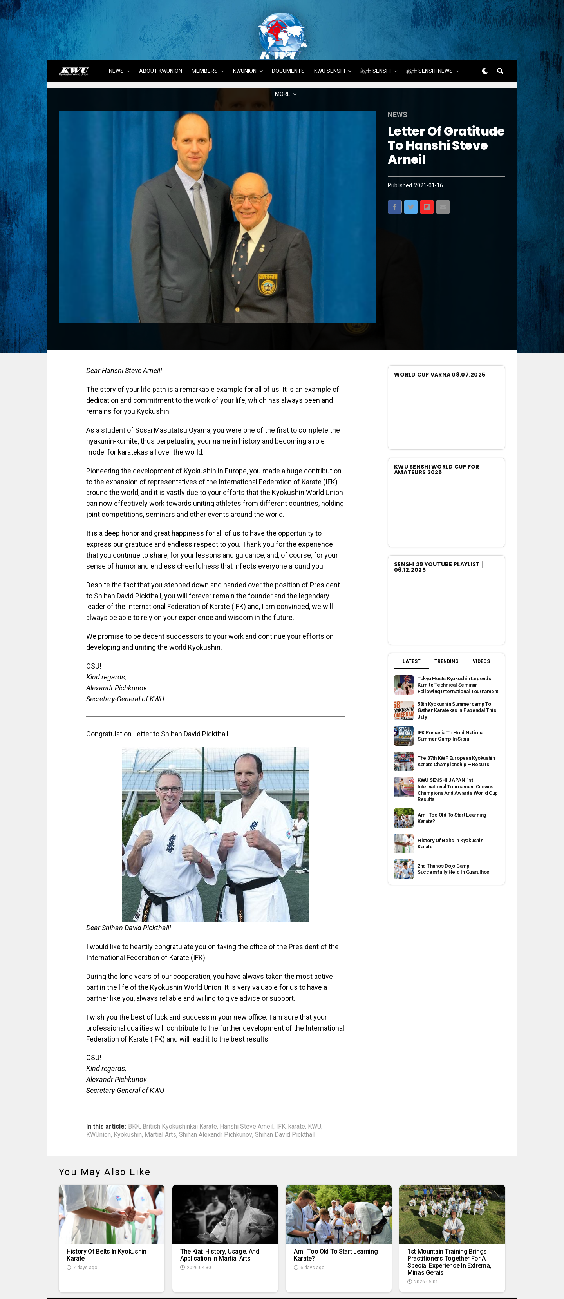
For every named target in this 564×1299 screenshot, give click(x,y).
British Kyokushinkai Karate (180, 1097)
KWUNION (245, 42)
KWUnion (98, 1106)
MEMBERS (205, 42)
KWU (314, 1097)
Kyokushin (128, 1106)
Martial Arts (160, 1106)
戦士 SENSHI (375, 42)
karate (296, 1097)
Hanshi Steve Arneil (246, 1097)
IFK (281, 1097)
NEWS (116, 42)
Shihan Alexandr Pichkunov (215, 1106)
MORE (282, 65)
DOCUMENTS (288, 42)
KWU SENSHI (329, 42)
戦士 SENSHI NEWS (429, 42)
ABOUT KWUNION (160, 42)
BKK (134, 1097)
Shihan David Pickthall (285, 1106)
